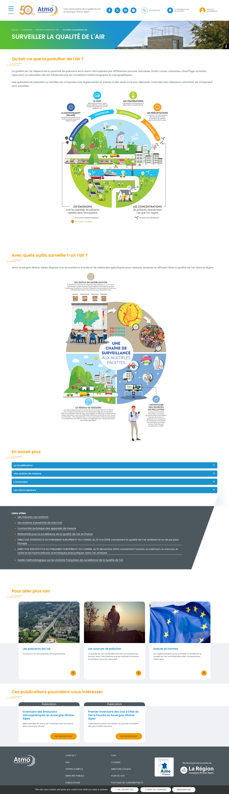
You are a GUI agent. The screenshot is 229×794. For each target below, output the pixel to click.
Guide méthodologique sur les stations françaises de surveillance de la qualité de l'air (70, 560)
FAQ (68, 762)
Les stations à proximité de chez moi (40, 522)
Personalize (184, 790)
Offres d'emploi (74, 769)
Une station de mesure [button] (27, 473)
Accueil (15, 30)
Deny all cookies (155, 790)
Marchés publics (75, 775)
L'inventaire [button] (21, 481)
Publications (73, 782)
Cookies (115, 762)
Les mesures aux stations (33, 517)
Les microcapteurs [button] (25, 490)
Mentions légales (121, 769)
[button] (151, 10)
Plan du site (118, 775)
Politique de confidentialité (127, 782)
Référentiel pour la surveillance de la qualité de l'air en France (55, 534)
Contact (71, 755)
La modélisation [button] (23, 465)
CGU (113, 755)
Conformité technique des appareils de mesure (47, 528)
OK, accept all (124, 790)
